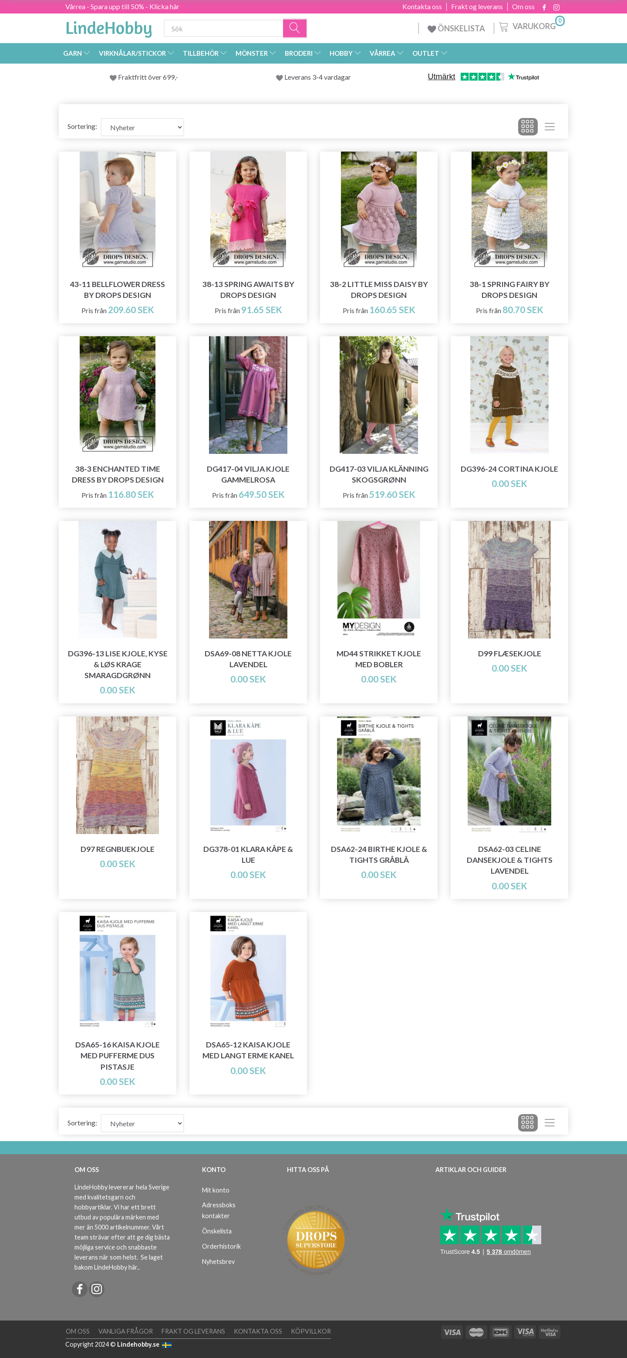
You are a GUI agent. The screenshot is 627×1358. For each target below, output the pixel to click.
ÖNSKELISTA (456, 28)
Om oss (523, 6)
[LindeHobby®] (109, 26)
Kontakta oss (422, 6)
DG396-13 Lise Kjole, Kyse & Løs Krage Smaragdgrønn (118, 664)
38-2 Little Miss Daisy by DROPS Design (379, 290)
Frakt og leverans (477, 6)
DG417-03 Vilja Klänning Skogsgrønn (379, 474)
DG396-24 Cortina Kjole (509, 468)
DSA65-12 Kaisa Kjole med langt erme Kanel (248, 1050)
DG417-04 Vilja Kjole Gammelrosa (248, 474)
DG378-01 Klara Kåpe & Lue (248, 855)
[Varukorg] (531, 25)
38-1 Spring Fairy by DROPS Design (509, 290)
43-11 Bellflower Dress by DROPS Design (117, 290)
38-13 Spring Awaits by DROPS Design (248, 290)
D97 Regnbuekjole (118, 849)
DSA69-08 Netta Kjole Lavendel (248, 659)
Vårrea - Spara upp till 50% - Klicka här (122, 6)
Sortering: (82, 126)
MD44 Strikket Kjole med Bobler (379, 659)
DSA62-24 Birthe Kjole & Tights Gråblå (379, 855)
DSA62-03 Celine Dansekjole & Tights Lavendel (510, 860)
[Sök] (295, 28)
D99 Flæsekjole (509, 653)
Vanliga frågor (125, 1331)
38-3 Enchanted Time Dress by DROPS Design (118, 474)
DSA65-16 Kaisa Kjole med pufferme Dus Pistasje (117, 1055)
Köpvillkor (311, 1331)
